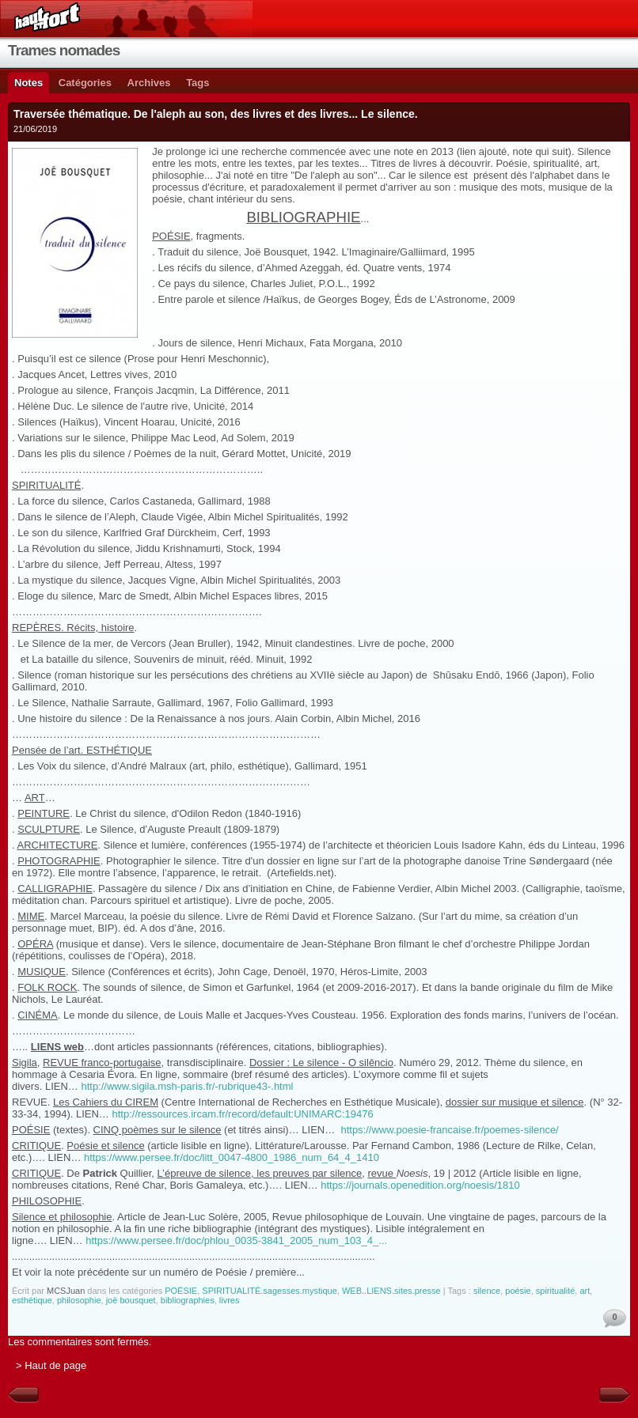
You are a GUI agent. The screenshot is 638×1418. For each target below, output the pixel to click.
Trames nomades (64, 50)
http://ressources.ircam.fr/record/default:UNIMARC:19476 (242, 1114)
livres (229, 1300)
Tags (197, 83)
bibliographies (188, 1300)
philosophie (79, 1300)
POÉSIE (181, 1290)
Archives (149, 83)
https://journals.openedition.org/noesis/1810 (420, 1185)
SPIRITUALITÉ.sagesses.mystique (269, 1290)
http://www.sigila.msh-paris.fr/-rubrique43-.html (187, 1086)
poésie (517, 1290)
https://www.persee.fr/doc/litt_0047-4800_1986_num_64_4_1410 (231, 1157)
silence (486, 1290)
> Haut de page (51, 1365)
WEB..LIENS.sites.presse (391, 1290)
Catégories (85, 83)
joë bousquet (131, 1300)
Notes (28, 83)
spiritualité (555, 1290)
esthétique (32, 1300)
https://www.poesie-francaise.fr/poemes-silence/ (449, 1130)
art (584, 1290)
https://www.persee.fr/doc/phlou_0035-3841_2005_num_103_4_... (236, 1240)
